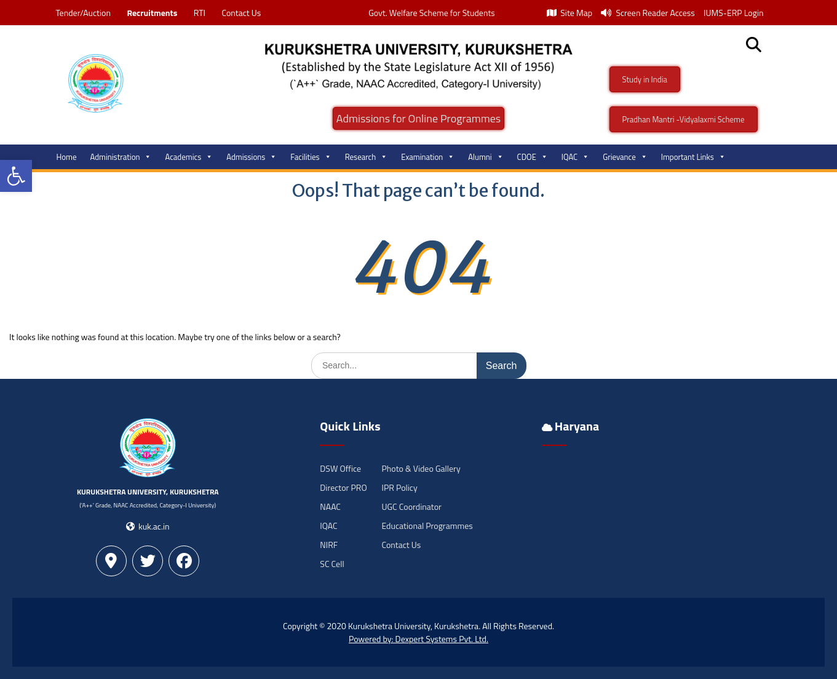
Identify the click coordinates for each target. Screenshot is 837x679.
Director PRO (343, 487)
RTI (199, 12)
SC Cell (332, 563)
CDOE (532, 157)
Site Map (569, 12)
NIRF (329, 544)
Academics (189, 157)
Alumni (485, 157)
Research (366, 157)
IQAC (575, 157)
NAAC (330, 506)
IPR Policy (399, 487)
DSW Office (340, 468)
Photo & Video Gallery (420, 468)
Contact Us (241, 12)
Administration (121, 157)
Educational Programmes (426, 525)
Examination (427, 157)
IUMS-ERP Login (734, 12)
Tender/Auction (83, 12)
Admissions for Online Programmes (418, 118)
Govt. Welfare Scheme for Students (431, 12)
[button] (16, 176)
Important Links (693, 157)
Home (67, 157)
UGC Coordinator (411, 506)
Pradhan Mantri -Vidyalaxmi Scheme (683, 119)
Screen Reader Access (648, 12)
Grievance (625, 157)
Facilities (310, 157)
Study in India (645, 79)
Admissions (251, 157)
